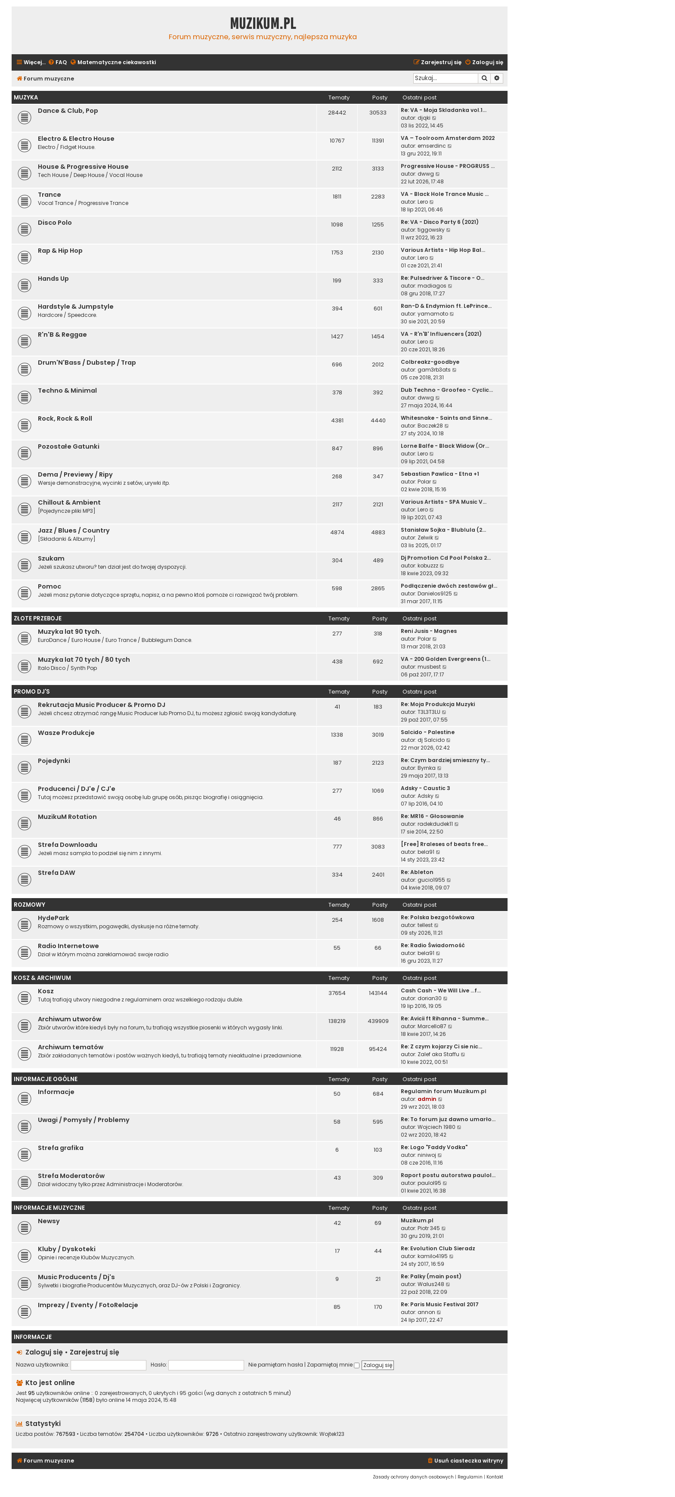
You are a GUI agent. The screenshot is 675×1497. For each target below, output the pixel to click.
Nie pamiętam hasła (275, 1364)
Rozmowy (29, 905)
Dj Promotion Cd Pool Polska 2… (446, 557)
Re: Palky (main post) (431, 1276)
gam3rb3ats (434, 369)
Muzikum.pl (263, 23)
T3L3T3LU (429, 712)
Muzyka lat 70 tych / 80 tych (84, 659)
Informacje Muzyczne (49, 1208)
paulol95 (429, 1183)
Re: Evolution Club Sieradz (438, 1248)
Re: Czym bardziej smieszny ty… (445, 760)
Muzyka (26, 97)
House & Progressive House (83, 166)
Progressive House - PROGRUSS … (448, 166)
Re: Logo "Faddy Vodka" (434, 1147)
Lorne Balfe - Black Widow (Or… (445, 445)
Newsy (49, 1221)
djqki (424, 117)
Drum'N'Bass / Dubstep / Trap (87, 362)
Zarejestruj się (94, 1352)
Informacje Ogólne (45, 1079)
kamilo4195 (433, 1256)
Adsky (425, 796)
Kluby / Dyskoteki (67, 1249)
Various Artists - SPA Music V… (443, 501)
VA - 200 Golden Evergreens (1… (445, 659)
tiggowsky (431, 229)
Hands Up (53, 278)
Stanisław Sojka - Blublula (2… (443, 529)
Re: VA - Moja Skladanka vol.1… (443, 110)
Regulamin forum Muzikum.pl (443, 1091)
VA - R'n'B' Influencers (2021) (441, 334)
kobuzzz (428, 565)
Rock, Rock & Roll (65, 418)
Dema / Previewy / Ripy (75, 474)
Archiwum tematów (70, 1047)
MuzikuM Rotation (67, 816)
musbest (429, 666)
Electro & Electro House (76, 138)
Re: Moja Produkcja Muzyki (438, 704)
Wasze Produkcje (66, 732)
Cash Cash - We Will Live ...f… (441, 990)
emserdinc (432, 145)
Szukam (51, 558)
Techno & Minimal (67, 390)
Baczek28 (430, 425)
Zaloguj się (44, 1352)
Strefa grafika (61, 1148)
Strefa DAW (56, 872)
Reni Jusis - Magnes (429, 631)
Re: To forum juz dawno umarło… (448, 1119)
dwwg (426, 173)
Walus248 (431, 1284)
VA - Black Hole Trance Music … (445, 194)
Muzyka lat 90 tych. (69, 631)
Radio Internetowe (68, 946)
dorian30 (430, 998)
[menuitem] (57, 62)
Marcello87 (432, 1026)
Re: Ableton (417, 872)
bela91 (426, 851)
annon (426, 1312)
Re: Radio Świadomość (433, 945)
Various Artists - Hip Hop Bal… (443, 250)
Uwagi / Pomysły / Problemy (84, 1120)
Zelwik (425, 537)
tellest (425, 925)
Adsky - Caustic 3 (425, 788)
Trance (49, 194)
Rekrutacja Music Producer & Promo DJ (101, 704)
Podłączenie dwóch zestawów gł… (449, 585)
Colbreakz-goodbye (430, 362)
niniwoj (427, 1155)
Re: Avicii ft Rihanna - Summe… (445, 1018)
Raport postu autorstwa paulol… (448, 1175)
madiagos (432, 285)
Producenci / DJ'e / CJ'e (76, 788)
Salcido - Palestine (428, 732)
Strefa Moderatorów (71, 1176)
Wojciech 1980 (436, 1127)
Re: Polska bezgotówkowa (437, 917)
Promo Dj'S (32, 692)
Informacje (56, 1092)
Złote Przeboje (38, 618)
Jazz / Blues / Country (74, 530)
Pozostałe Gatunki (68, 446)
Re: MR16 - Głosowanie (432, 816)
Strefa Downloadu (67, 844)
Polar (424, 481)
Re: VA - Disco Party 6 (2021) (440, 222)
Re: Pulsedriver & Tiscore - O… (442, 278)
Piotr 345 (429, 1228)
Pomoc (49, 586)
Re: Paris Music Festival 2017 (440, 1304)
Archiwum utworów (69, 1019)
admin (427, 1099)
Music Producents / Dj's (76, 1277)
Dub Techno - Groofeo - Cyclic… (447, 390)
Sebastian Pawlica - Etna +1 (440, 473)
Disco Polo (55, 222)
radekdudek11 (435, 824)
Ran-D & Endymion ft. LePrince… (446, 306)
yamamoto (433, 313)
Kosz (46, 991)
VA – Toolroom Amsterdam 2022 (448, 138)
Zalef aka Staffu (438, 1054)
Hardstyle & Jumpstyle (76, 306)
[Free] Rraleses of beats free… (444, 844)
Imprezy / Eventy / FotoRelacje (88, 1305)
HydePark (53, 918)
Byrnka (427, 768)
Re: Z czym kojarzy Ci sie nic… (441, 1046)
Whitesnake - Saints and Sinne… (446, 418)
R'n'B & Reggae (62, 334)
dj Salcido (431, 740)
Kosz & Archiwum (42, 978)
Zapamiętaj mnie (333, 1364)
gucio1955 (431, 879)
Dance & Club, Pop (68, 110)
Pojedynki (54, 760)
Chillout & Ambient (69, 502)
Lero (423, 201)
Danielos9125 (435, 593)
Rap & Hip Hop (60, 250)
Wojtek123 (331, 1434)
